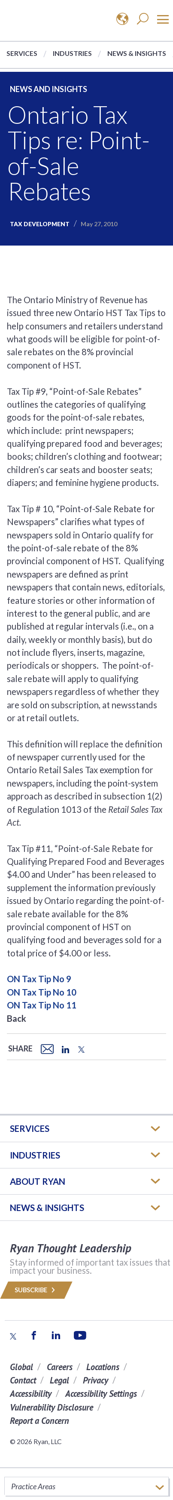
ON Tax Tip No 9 (39, 979)
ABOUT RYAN (37, 1181)
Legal (59, 1380)
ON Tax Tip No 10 (41, 992)
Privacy (95, 1380)
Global (21, 1367)
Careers (60, 1367)
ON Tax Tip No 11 (41, 1005)
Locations (102, 1367)
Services (21, 53)
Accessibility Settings (101, 1393)
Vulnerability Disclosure (51, 1407)
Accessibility (31, 1393)
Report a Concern (39, 1420)
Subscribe (36, 1290)
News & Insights (136, 53)
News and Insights (48, 89)
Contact (23, 1380)
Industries (72, 53)
